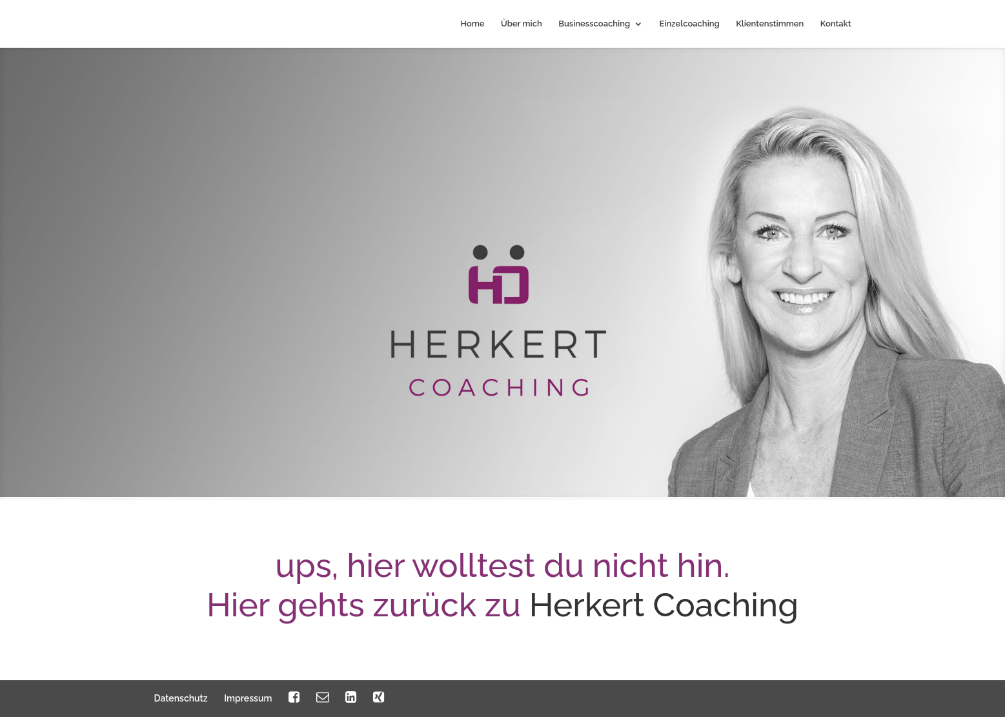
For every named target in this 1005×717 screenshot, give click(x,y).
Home (472, 23)
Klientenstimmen (770, 23)
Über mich (521, 23)
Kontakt (835, 23)
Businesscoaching (594, 23)
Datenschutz (181, 698)
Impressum (248, 698)
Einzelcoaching (690, 23)
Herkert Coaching (663, 604)
